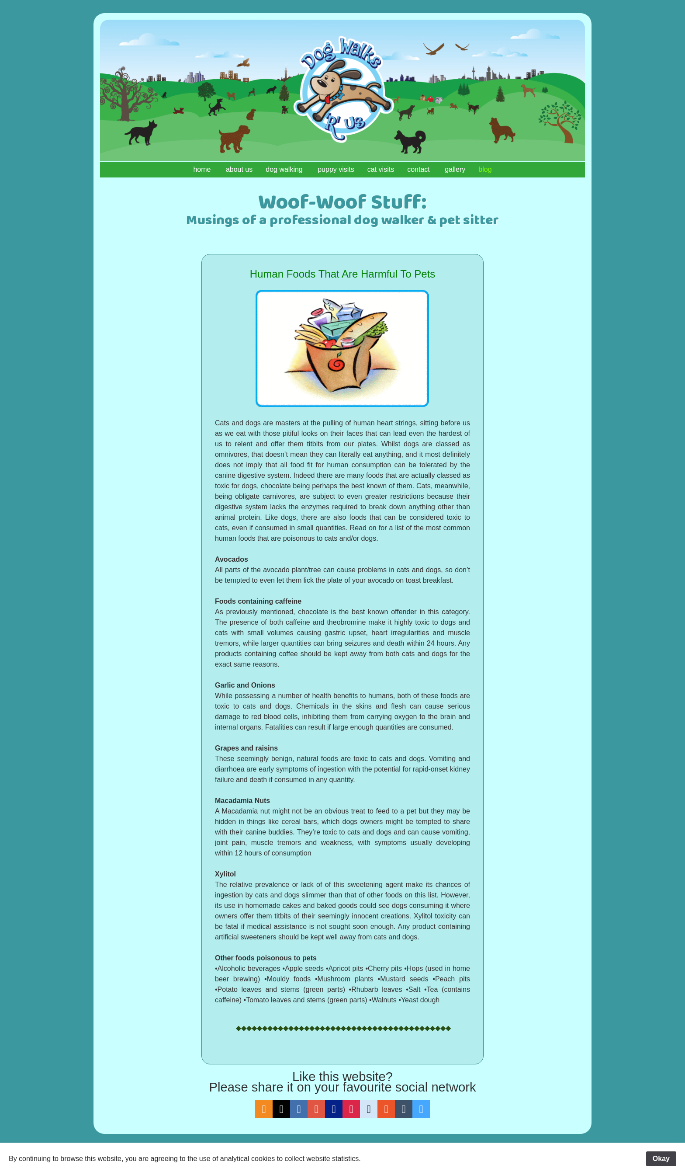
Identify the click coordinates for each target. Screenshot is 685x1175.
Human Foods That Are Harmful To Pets (343, 274)
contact (419, 169)
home (202, 169)
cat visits (380, 169)
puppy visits (336, 169)
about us (239, 169)
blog (484, 169)
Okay (661, 1158)
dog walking (285, 169)
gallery (455, 169)
